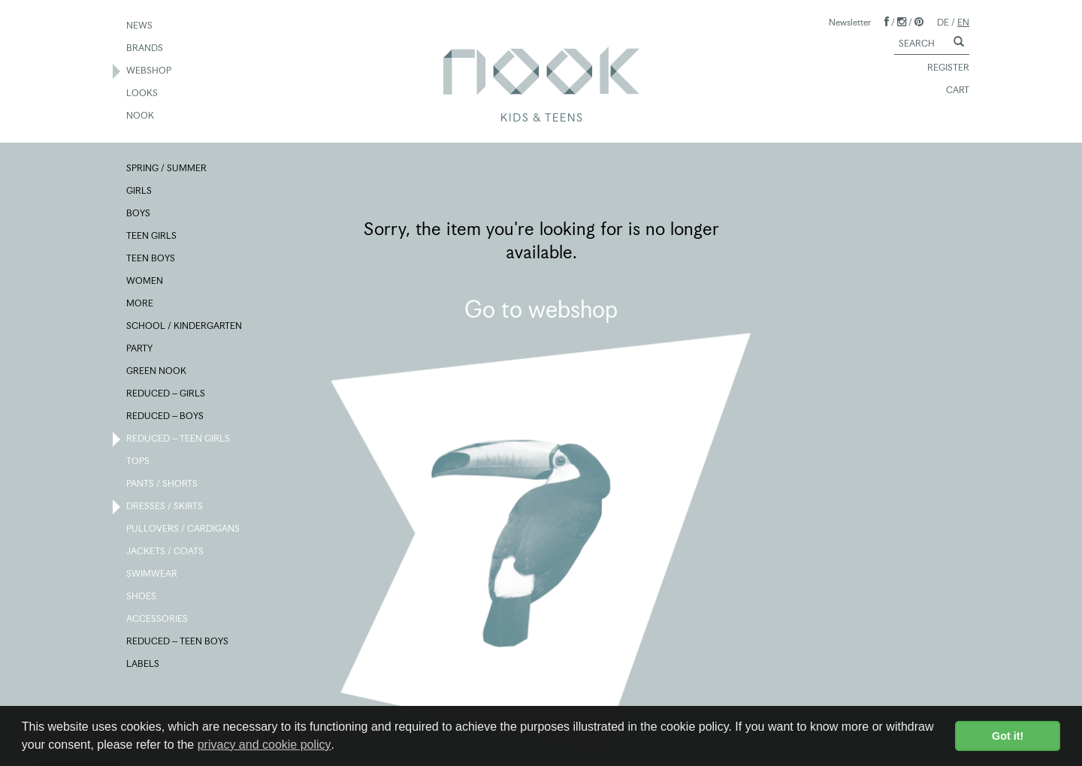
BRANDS (145, 48)
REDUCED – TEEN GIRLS (179, 439)
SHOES (142, 597)
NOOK (141, 116)
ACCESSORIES (158, 619)
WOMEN (145, 281)
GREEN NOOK (157, 371)
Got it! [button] (1007, 736)
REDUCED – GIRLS (166, 394)
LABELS (143, 664)
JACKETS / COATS (166, 551)
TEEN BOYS (151, 259)
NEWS (140, 26)
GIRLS (140, 191)
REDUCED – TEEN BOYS (178, 642)
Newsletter (850, 22)
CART (950, 90)
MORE (140, 304)
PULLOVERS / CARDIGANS (184, 529)
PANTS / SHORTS (163, 484)
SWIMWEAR (152, 574)
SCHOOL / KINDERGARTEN (185, 326)
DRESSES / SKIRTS (165, 506)
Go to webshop (541, 309)
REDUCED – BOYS (166, 416)
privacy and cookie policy (264, 744)
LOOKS (143, 93)
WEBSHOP (149, 71)
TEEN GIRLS (152, 236)
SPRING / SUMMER (167, 168)
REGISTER (941, 68)
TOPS (139, 461)
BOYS (139, 214)
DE (943, 22)
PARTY (140, 349)
